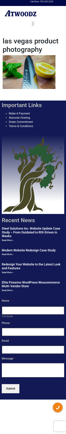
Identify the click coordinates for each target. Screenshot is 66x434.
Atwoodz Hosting (19, 117)
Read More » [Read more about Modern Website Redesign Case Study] (8, 254)
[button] (33, 24)
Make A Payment (19, 113)
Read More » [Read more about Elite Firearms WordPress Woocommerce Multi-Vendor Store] (8, 290)
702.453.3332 (46, 1)
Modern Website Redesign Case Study (29, 250)
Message (9, 358)
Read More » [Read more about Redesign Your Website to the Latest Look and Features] (8, 272)
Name (7, 300)
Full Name (7, 316)
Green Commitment (21, 122)
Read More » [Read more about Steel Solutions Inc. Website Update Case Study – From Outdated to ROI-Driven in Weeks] (8, 240)
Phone (7, 323)
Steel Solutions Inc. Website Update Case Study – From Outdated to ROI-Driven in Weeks (31, 232)
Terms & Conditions (21, 126)
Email (6, 340)
